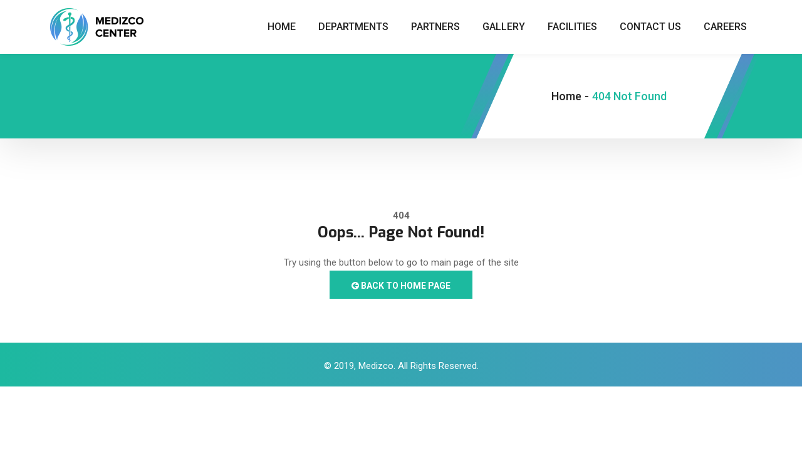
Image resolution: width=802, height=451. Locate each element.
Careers (725, 27)
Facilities (572, 27)
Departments (353, 27)
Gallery (503, 27)
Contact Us (650, 27)
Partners (435, 27)
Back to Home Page (401, 286)
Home (282, 27)
